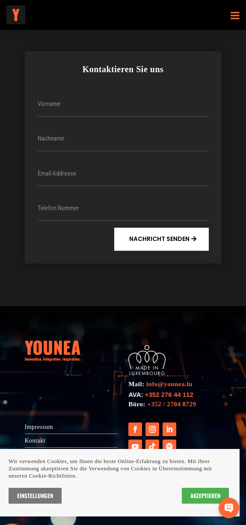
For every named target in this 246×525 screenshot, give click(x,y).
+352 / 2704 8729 (171, 404)
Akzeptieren (205, 495)
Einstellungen (35, 495)
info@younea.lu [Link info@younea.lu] (169, 384)
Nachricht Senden (159, 239)
